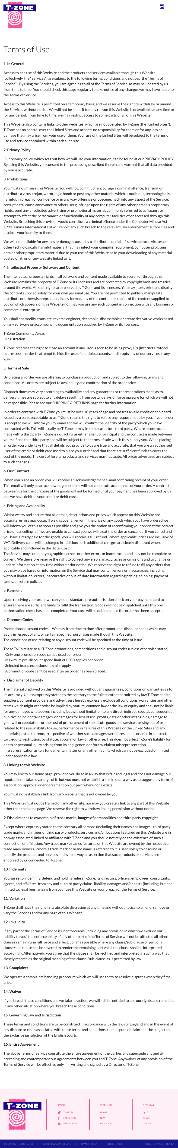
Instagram (70, 1123)
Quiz (146, 1112)
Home (103, 1112)
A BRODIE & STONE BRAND (56, 1143)
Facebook (70, 1118)
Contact (148, 1123)
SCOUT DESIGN (166, 1143)
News (146, 1118)
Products (106, 1123)
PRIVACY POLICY (88, 1143)
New (103, 1118)
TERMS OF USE (114, 1143)
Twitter (68, 1112)
